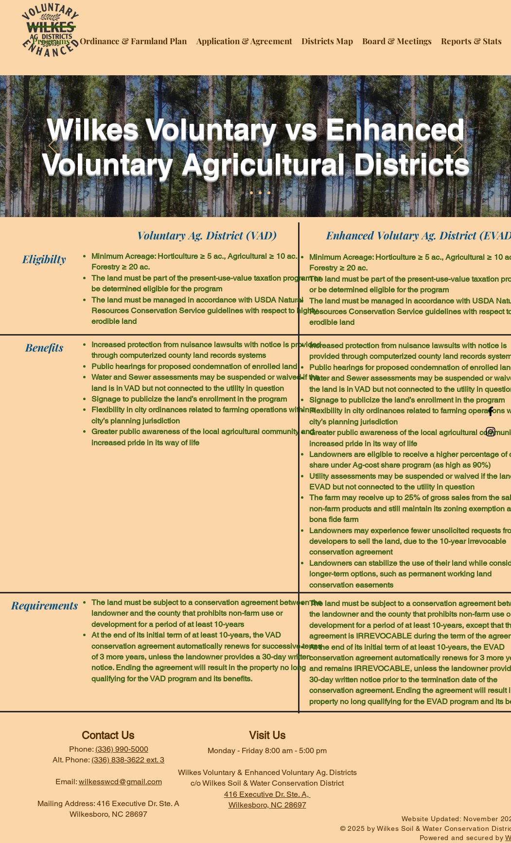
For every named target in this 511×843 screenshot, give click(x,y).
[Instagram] (490, 431)
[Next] (458, 146)
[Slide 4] (268, 192)
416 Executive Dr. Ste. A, (267, 794)
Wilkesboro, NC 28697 (267, 804)
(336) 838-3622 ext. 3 (127, 759)
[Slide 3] (260, 192)
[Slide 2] (251, 192)
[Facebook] (490, 411)
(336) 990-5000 (121, 749)
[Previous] (53, 146)
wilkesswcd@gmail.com (120, 781)
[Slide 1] (242, 192)
